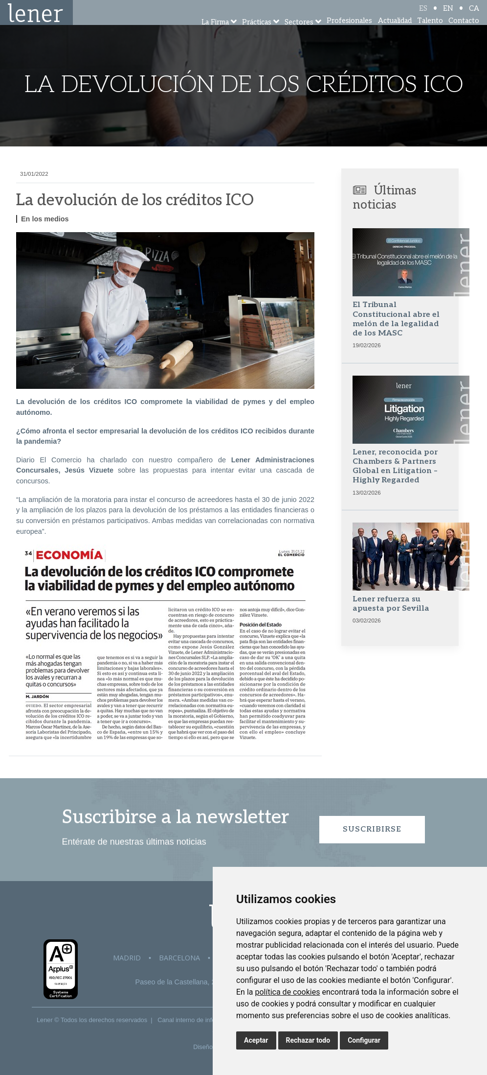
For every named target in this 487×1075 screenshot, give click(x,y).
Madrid (127, 957)
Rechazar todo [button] (308, 1040)
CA (474, 16)
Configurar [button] (364, 1040)
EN (448, 16)
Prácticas (256, 35)
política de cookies (287, 992)
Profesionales (349, 34)
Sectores (299, 35)
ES (423, 16)
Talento (430, 34)
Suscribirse (372, 829)
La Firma (215, 35)
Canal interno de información (197, 1020)
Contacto (463, 34)
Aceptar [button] (256, 1040)
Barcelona (179, 957)
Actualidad (395, 34)
